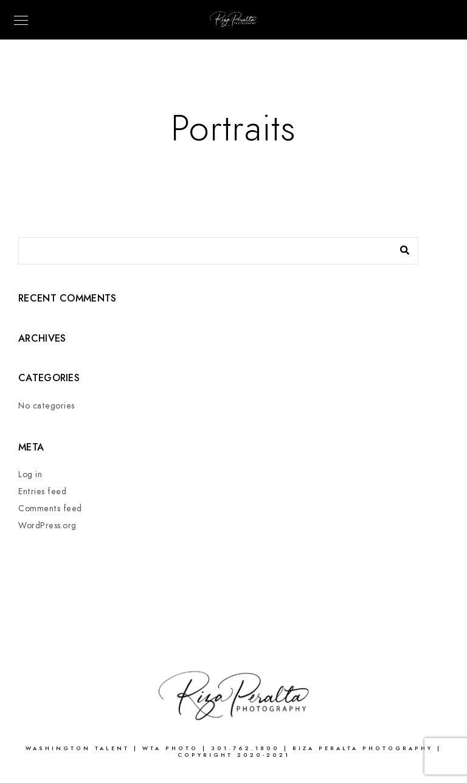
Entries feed (42, 491)
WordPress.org (47, 525)
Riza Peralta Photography (364, 748)
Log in (30, 474)
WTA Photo (172, 748)
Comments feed (50, 508)
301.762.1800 (245, 748)
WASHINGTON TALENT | (84, 748)
